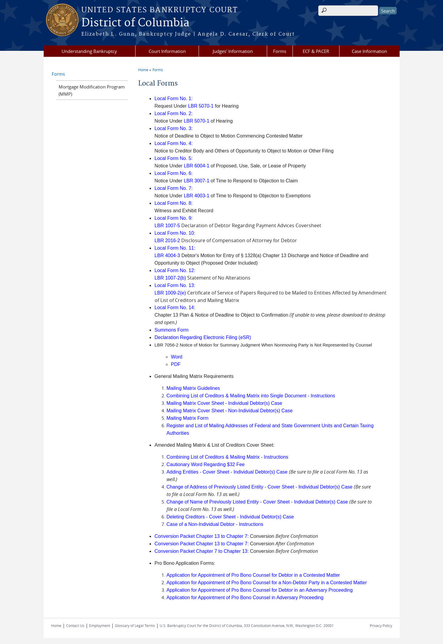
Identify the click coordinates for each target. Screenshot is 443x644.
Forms (279, 51)
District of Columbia (135, 23)
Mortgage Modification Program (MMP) (92, 90)
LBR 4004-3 (167, 255)
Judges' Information (233, 51)
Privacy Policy (381, 625)
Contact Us (75, 625)
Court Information (167, 51)
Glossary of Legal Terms (135, 625)
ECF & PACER (316, 51)
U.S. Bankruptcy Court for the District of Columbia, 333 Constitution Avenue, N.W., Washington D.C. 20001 (247, 625)
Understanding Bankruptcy (89, 51)
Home (143, 69)
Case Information (369, 51)
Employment (99, 625)
